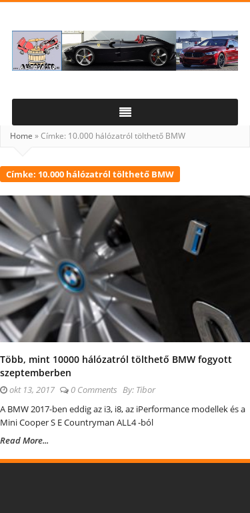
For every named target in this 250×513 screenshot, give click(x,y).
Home (21, 135)
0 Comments (94, 390)
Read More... (24, 440)
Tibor (145, 390)
